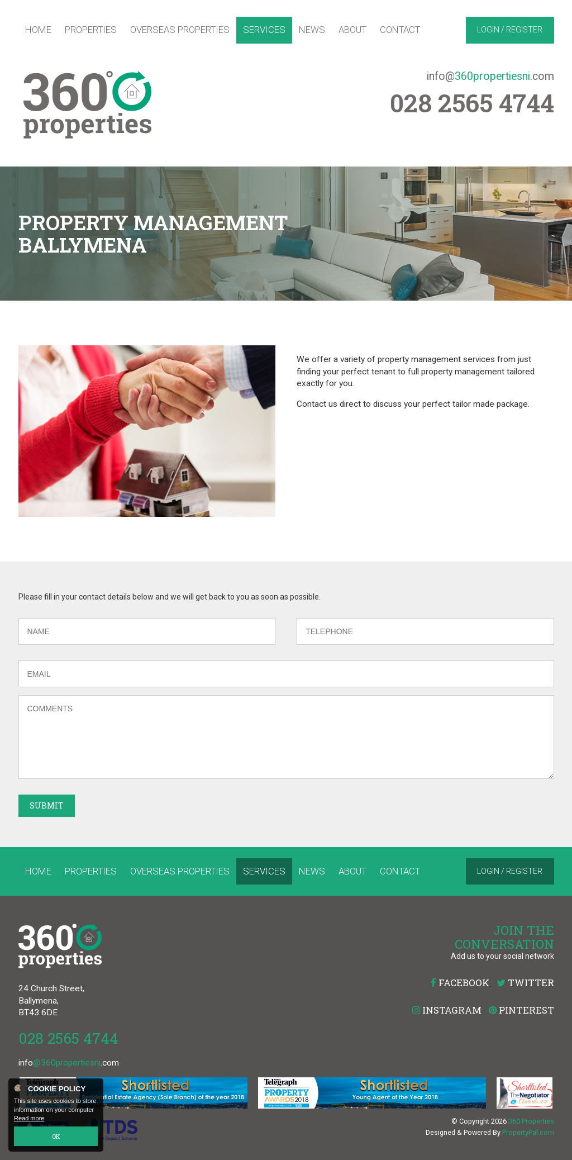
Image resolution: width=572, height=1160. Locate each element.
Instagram (447, 1010)
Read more (29, 1118)
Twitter (525, 982)
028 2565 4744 (68, 1038)
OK (56, 1136)
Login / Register (509, 29)
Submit (47, 805)
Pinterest (521, 1010)
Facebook (460, 982)
